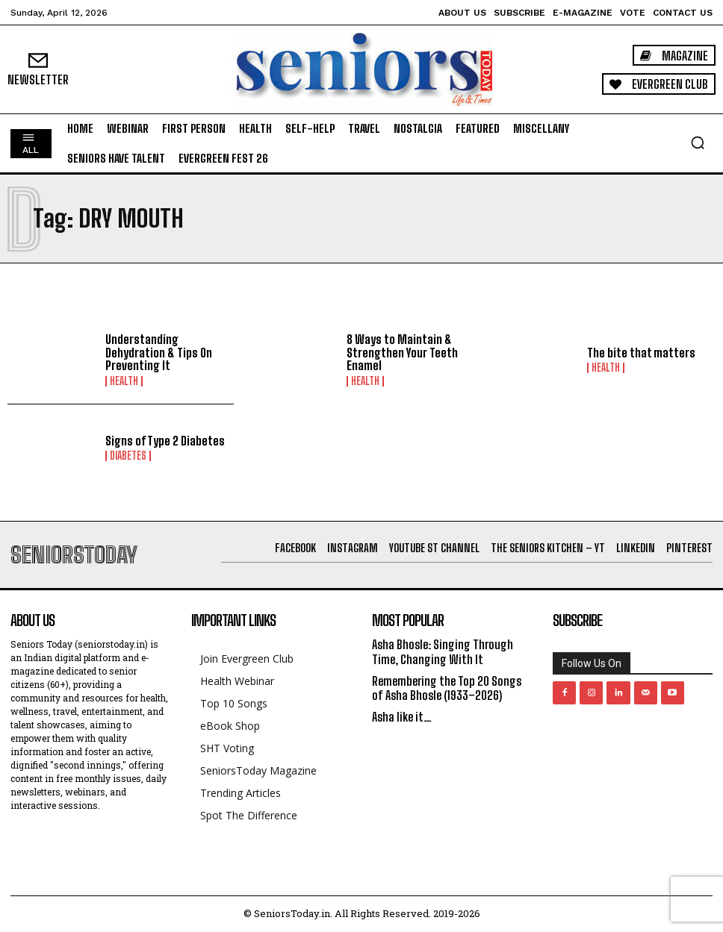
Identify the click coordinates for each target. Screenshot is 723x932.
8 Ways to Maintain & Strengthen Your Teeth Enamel (402, 352)
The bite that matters (641, 352)
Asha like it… (402, 717)
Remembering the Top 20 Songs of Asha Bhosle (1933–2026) (446, 688)
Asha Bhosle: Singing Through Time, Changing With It (442, 651)
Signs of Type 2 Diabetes (165, 441)
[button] (698, 142)
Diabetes (128, 456)
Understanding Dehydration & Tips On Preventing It (158, 352)
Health (124, 381)
